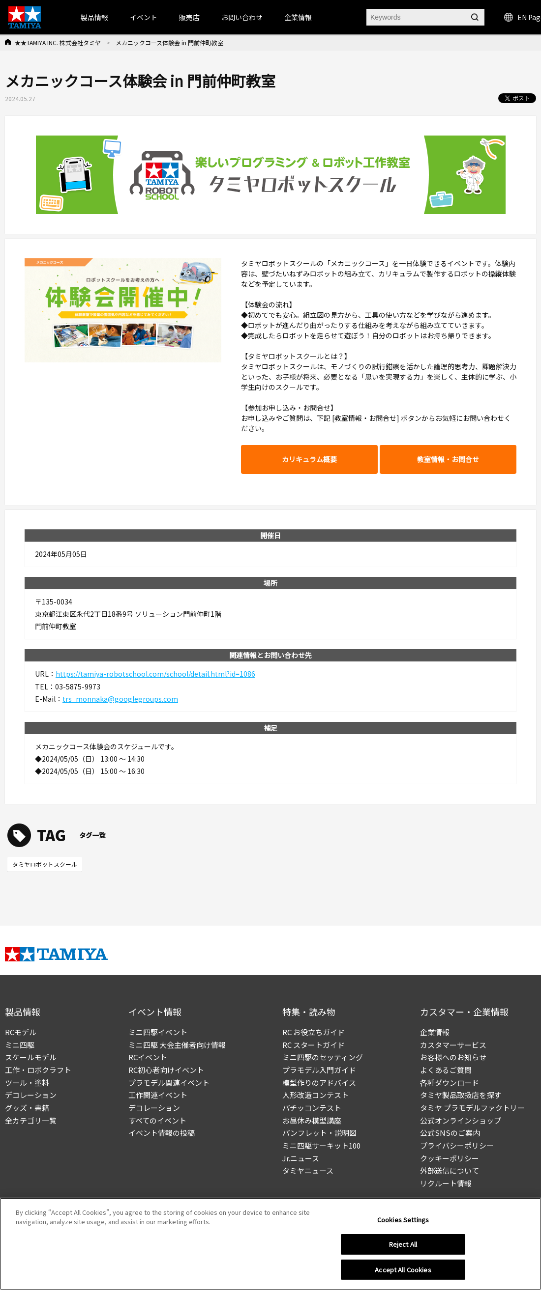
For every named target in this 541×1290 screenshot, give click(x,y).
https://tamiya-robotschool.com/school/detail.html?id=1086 (155, 674)
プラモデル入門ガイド (319, 1070)
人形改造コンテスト (315, 1095)
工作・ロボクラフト (38, 1070)
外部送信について (449, 1170)
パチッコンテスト (311, 1107)
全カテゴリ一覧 (31, 1120)
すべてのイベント (157, 1120)
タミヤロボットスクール (44, 864)
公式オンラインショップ (460, 1120)
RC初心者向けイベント (166, 1070)
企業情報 (435, 1032)
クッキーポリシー (449, 1158)
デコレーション (31, 1095)
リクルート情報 (446, 1183)
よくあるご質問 (446, 1070)
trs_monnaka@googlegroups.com (120, 699)
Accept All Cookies (403, 1273)
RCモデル (20, 1032)
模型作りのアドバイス (319, 1082)
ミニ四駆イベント (157, 1032)
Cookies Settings (403, 1223)
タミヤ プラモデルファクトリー (472, 1107)
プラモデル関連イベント (169, 1082)
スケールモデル (31, 1057)
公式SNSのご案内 (450, 1132)
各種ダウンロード (449, 1082)
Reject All (403, 1248)
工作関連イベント (157, 1095)
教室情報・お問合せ (448, 459)
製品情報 (94, 17)
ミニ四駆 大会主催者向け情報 (177, 1045)
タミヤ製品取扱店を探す (460, 1095)
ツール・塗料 (27, 1082)
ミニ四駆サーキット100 (321, 1145)
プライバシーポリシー (457, 1145)
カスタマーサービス (453, 1045)
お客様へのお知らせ (453, 1057)
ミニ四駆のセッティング (322, 1057)
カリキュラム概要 (309, 459)
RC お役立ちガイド (313, 1032)
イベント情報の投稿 (161, 1132)
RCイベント (147, 1057)
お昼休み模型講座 (311, 1120)
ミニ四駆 (19, 1045)
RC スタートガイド (313, 1045)
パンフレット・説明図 (319, 1132)
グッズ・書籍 (27, 1107)
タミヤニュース (307, 1170)
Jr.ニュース (300, 1158)
